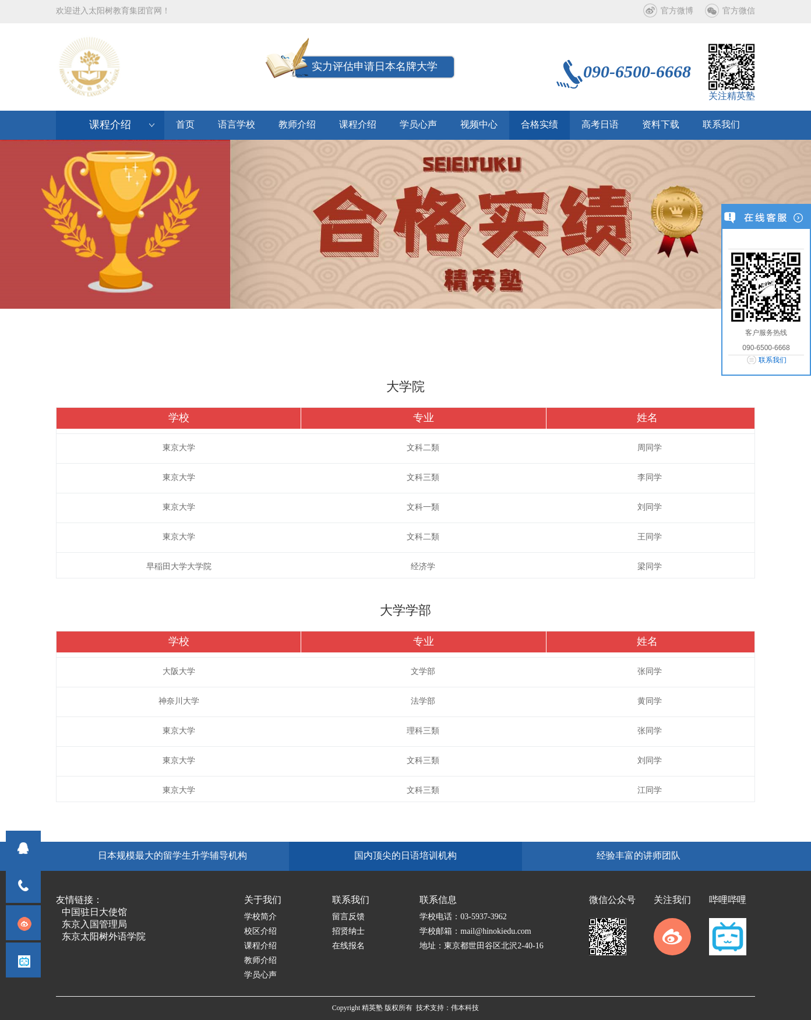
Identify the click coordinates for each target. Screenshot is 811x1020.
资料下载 (660, 125)
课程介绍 (357, 125)
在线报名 (348, 946)
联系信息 (438, 900)
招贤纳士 (348, 931)
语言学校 (236, 125)
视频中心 (479, 125)
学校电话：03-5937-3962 (462, 917)
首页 (185, 125)
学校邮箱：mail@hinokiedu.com (475, 931)
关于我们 (262, 900)
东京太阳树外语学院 (104, 937)
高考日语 (600, 125)
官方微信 (738, 11)
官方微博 (677, 11)
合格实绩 (539, 125)
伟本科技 (465, 1008)
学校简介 (260, 917)
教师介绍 (297, 125)
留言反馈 (348, 917)
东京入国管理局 (94, 925)
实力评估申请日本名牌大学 (375, 67)
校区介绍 (260, 931)
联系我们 (773, 360)
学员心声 (418, 125)
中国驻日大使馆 (94, 912)
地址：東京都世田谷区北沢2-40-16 (481, 946)
